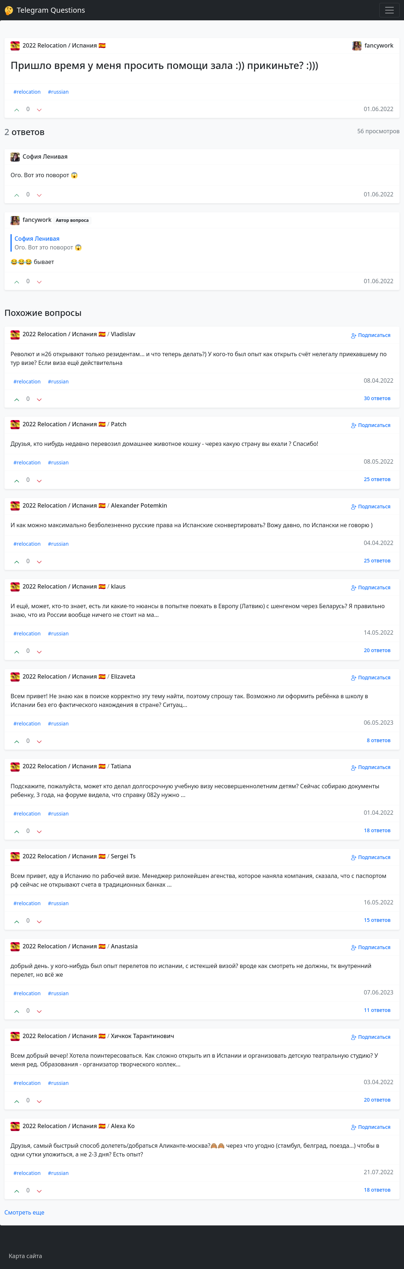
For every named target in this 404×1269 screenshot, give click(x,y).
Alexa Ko (123, 1126)
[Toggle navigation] (389, 10)
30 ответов (377, 398)
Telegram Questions (44, 10)
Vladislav (123, 334)
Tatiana (121, 766)
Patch (118, 424)
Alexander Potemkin (139, 505)
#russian (58, 91)
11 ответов (377, 1009)
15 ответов (377, 919)
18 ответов (377, 830)
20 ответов (377, 650)
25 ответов (377, 479)
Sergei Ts (123, 856)
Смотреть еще (24, 1212)
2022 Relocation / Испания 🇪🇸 (58, 45)
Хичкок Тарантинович (142, 1036)
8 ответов (379, 740)
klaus (118, 586)
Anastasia (124, 946)
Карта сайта (25, 1256)
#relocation (27, 91)
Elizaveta (123, 676)
